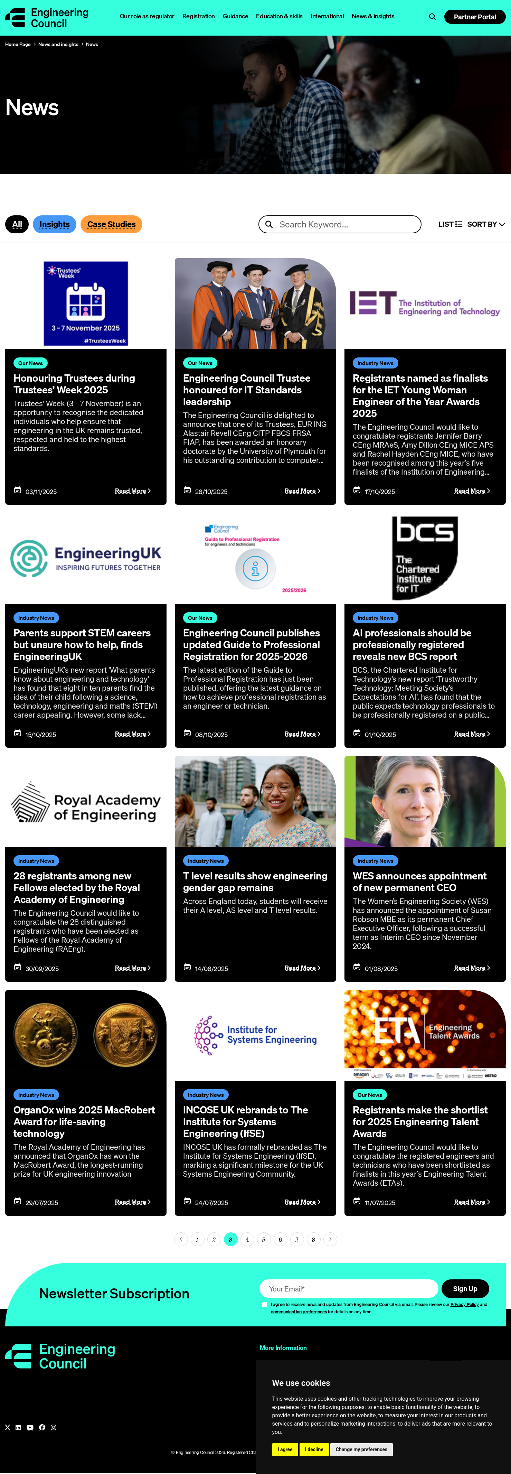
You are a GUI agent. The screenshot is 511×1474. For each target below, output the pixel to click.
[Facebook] (42, 1429)
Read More (130, 491)
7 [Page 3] (297, 1240)
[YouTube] (30, 1429)
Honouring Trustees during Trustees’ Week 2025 (76, 384)
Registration (198, 16)
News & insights (373, 16)
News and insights (58, 44)
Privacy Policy (465, 1305)
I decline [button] (314, 1449)
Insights (55, 224)
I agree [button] (285, 1449)
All (17, 224)
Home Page (18, 44)
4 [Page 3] (247, 1240)
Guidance (235, 16)
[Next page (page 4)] (330, 1240)
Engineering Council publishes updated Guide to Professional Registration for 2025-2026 (254, 645)
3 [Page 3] (230, 1240)
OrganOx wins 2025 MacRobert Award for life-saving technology (73, 1122)
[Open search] (432, 17)
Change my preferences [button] (361, 1449)
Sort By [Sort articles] (486, 224)
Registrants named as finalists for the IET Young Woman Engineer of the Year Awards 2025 (423, 396)
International (327, 16)
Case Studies (114, 224)
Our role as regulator (147, 16)
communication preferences (299, 1312)
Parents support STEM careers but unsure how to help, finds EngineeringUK (84, 645)
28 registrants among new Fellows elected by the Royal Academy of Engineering (79, 888)
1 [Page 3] (198, 1240)
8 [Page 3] (313, 1240)
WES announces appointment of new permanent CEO (422, 882)
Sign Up (464, 1289)
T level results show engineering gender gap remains (239, 888)
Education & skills (279, 16)
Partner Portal (475, 16)
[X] (7, 1429)
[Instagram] (53, 1429)
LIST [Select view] (450, 224)
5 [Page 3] (263, 1240)
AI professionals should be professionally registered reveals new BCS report (414, 645)
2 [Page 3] (214, 1240)
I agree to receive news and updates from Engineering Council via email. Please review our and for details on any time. (379, 1309)
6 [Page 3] (280, 1240)
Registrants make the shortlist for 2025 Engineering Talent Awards (423, 1122)
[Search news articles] (340, 225)
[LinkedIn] (18, 1429)
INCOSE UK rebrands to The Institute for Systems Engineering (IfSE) (248, 1122)
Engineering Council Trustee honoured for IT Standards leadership (249, 390)
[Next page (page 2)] (181, 1240)
